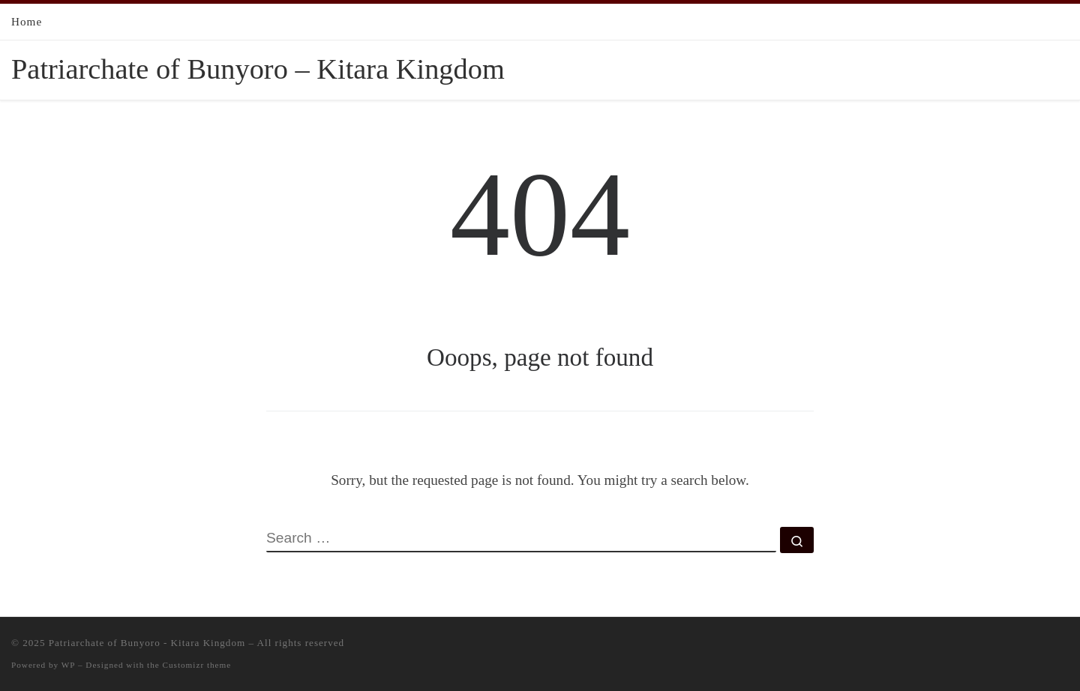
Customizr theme (197, 664)
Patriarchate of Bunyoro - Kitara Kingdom (147, 642)
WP (68, 664)
